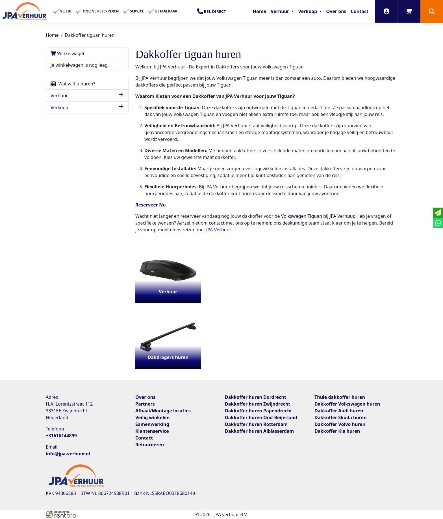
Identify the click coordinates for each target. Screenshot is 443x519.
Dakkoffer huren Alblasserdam (259, 431)
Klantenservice (152, 431)
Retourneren (149, 445)
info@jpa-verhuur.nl (68, 454)
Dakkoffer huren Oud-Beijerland (261, 417)
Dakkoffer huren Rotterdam (256, 424)
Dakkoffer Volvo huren (339, 424)
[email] (438, 213)
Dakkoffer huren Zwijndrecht (257, 404)
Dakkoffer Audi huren (338, 411)
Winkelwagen (68, 53)
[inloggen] (386, 11)
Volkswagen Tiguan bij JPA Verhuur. (318, 216)
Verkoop (308, 11)
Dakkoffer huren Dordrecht (255, 397)
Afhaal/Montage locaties (163, 411)
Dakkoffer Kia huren (337, 431)
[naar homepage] (24, 11)
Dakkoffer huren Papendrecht (258, 411)
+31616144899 (61, 435)
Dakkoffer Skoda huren (340, 417)
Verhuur (280, 11)
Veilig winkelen (152, 417)
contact (216, 223)
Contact (359, 11)
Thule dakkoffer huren (339, 397)
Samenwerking (152, 424)
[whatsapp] (438, 223)
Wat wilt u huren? (73, 84)
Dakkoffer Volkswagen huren (347, 404)
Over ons (336, 11)
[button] (431, 11)
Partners (145, 404)
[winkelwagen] (409, 11)
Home (259, 11)
